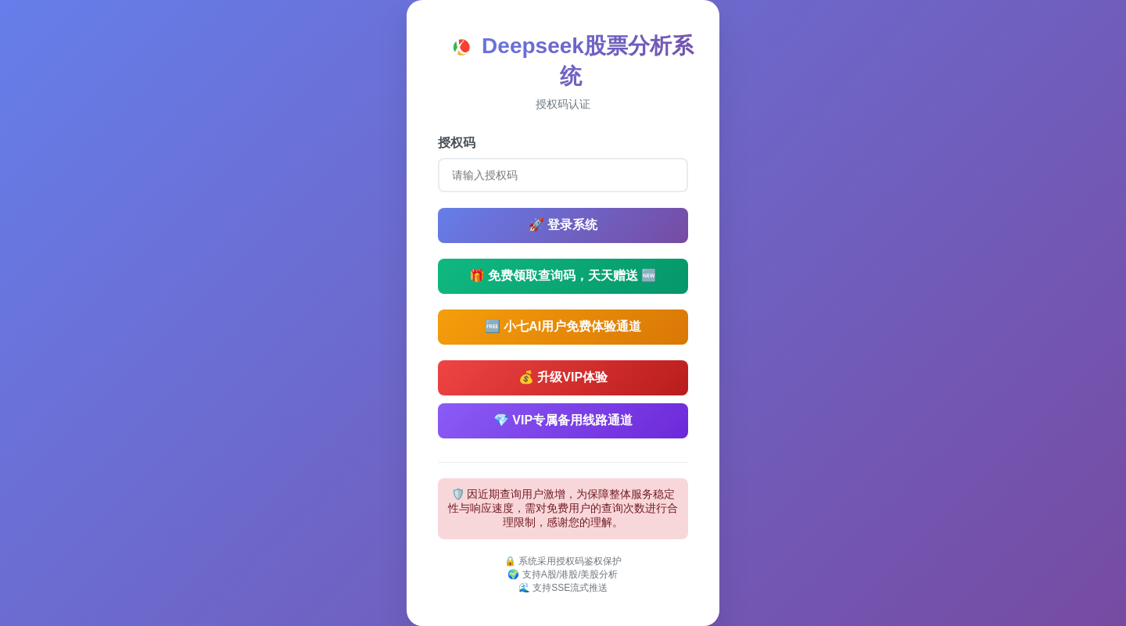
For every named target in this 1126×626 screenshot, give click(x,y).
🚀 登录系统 (563, 224)
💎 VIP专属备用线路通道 (563, 420)
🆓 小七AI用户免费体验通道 (563, 326)
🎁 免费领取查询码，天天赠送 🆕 (563, 275)
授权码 (456, 142)
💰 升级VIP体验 (563, 377)
